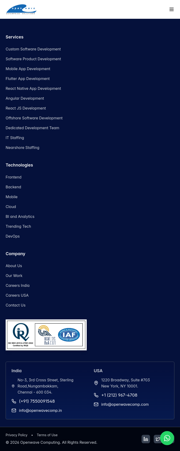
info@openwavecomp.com (125, 404)
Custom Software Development (33, 49)
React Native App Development (33, 88)
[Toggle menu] (171, 9)
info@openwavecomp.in (40, 410)
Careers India (18, 285)
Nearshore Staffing (22, 147)
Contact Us (16, 305)
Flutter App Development (28, 78)
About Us (14, 265)
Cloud (11, 206)
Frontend (13, 177)
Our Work (14, 275)
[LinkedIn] (146, 439)
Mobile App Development (28, 68)
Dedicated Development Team (32, 127)
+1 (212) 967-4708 (119, 395)
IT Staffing (15, 137)
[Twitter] (158, 439)
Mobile (12, 196)
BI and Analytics (20, 216)
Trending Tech (18, 226)
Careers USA (17, 295)
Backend (13, 187)
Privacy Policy (16, 435)
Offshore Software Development (34, 118)
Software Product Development (33, 59)
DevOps (13, 236)
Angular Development (25, 98)
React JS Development (26, 108)
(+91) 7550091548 (37, 401)
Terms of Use (47, 435)
